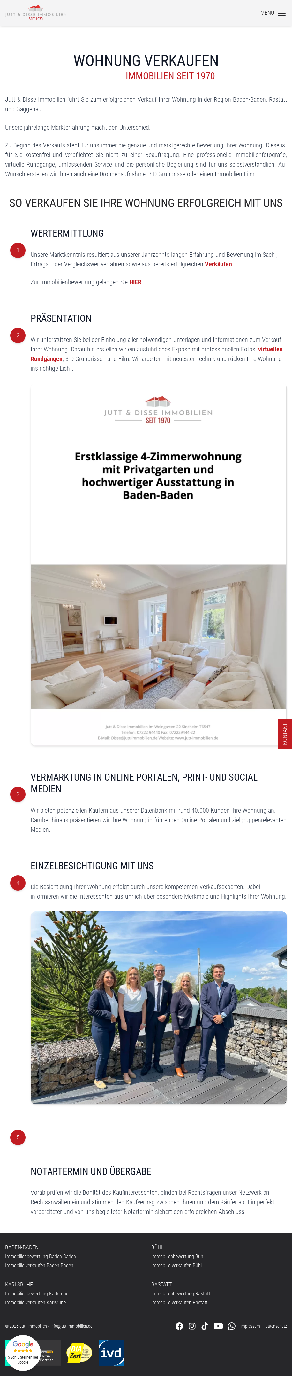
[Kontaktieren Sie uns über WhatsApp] (232, 1326)
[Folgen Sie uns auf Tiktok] (205, 1326)
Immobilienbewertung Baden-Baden (40, 1257)
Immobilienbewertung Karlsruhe (36, 1294)
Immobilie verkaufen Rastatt (179, 1303)
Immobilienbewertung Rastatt (180, 1294)
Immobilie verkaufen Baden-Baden (39, 1265)
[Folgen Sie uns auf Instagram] (192, 1326)
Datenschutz (276, 1326)
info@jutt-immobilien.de (71, 1326)
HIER (135, 282)
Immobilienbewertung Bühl (177, 1257)
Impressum (250, 1326)
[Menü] (273, 13)
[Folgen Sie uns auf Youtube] (218, 1326)
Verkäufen (218, 264)
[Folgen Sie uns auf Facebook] (179, 1326)
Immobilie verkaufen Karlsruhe (35, 1303)
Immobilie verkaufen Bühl (176, 1265)
